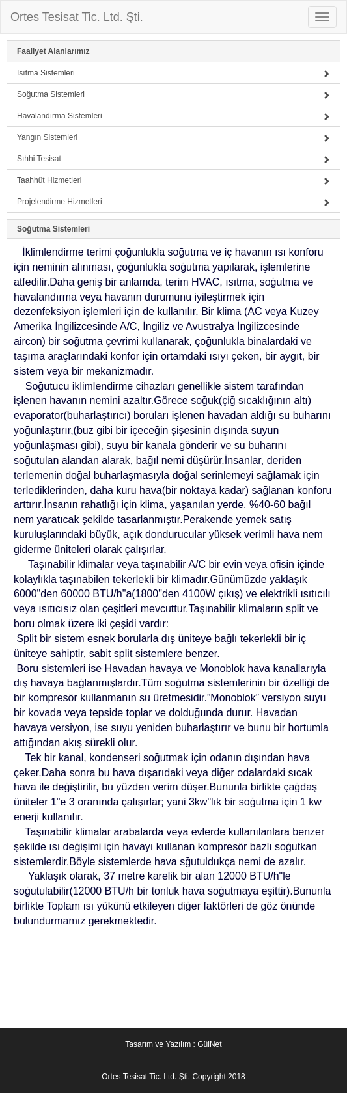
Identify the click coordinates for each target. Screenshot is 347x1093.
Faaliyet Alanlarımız (53, 51)
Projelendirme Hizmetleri (173, 201)
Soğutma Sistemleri (173, 94)
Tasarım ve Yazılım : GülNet (173, 1044)
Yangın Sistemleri (173, 137)
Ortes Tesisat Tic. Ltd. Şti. (76, 16)
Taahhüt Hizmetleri (173, 180)
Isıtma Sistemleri (173, 72)
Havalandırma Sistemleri (173, 115)
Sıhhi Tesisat (173, 158)
